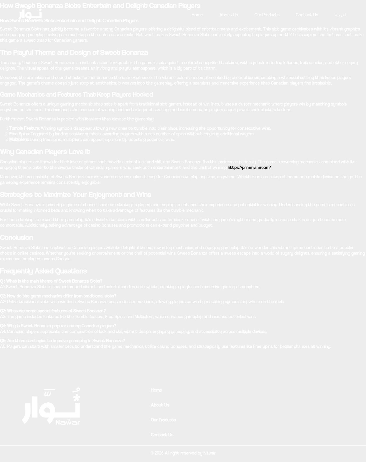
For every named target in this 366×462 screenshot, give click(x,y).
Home (197, 14)
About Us (228, 14)
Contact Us (307, 14)
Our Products (266, 14)
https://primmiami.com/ (249, 167)
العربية (341, 14)
